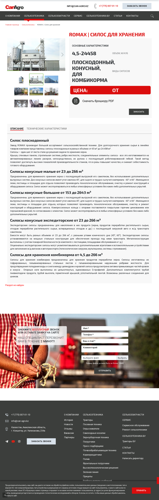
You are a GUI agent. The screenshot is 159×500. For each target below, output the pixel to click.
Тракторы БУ (129, 441)
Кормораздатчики (92, 454)
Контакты (132, 16)
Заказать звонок (137, 6)
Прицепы (88, 476)
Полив (86, 459)
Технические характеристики (47, 128)
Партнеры (69, 437)
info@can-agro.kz (77, 6)
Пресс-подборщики (93, 446)
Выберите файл (91, 358)
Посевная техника (92, 424)
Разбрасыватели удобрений (97, 480)
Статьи (118, 16)
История (68, 420)
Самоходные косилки (94, 433)
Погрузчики (89, 441)
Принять (141, 490)
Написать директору (132, 458)
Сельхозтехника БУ (98, 16)
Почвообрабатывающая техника (99, 450)
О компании (12, 16)
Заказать (138, 112)
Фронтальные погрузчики (96, 463)
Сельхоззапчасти (59, 16)
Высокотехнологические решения (100, 467)
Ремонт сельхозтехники (134, 429)
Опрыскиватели (91, 428)
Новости (68, 424)
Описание (17, 128)
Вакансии (69, 433)
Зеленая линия (90, 472)
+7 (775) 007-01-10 (105, 6)
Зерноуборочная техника (96, 437)
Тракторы (88, 420)
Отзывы (68, 428)
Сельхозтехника (34, 16)
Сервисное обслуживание (135, 425)
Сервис (78, 16)
